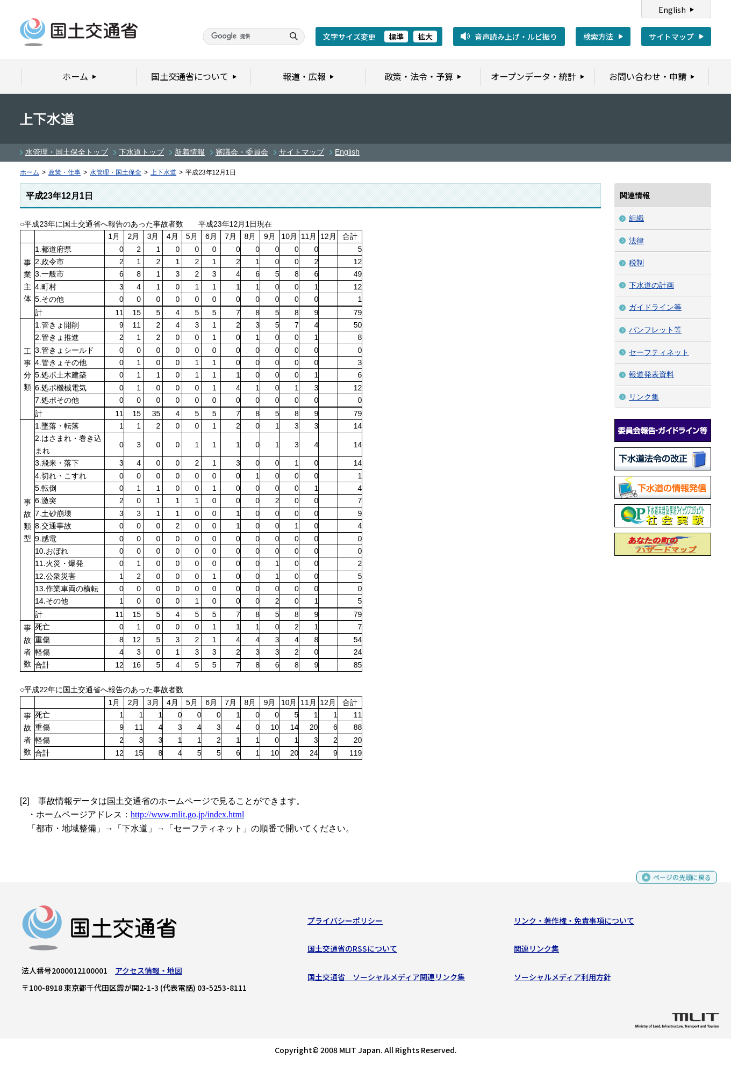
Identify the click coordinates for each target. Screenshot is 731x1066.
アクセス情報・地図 (148, 973)
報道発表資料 (651, 374)
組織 (636, 218)
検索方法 (598, 36)
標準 (396, 36)
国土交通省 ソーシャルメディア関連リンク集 (386, 979)
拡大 (425, 36)
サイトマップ (671, 36)
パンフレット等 (655, 329)
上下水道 (163, 172)
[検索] (242, 36)
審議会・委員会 (242, 152)
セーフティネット (659, 352)
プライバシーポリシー (345, 923)
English (672, 9)
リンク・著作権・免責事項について (574, 923)
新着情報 (190, 152)
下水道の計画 (651, 285)
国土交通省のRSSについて (352, 951)
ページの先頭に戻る (678, 884)
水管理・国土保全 (115, 172)
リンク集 (644, 397)
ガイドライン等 (655, 307)
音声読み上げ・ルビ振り (516, 36)
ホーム (29, 172)
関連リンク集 (536, 951)
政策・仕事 (64, 172)
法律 (636, 240)
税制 (636, 262)
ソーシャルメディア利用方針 (562, 979)
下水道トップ (141, 152)
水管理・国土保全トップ (66, 152)
